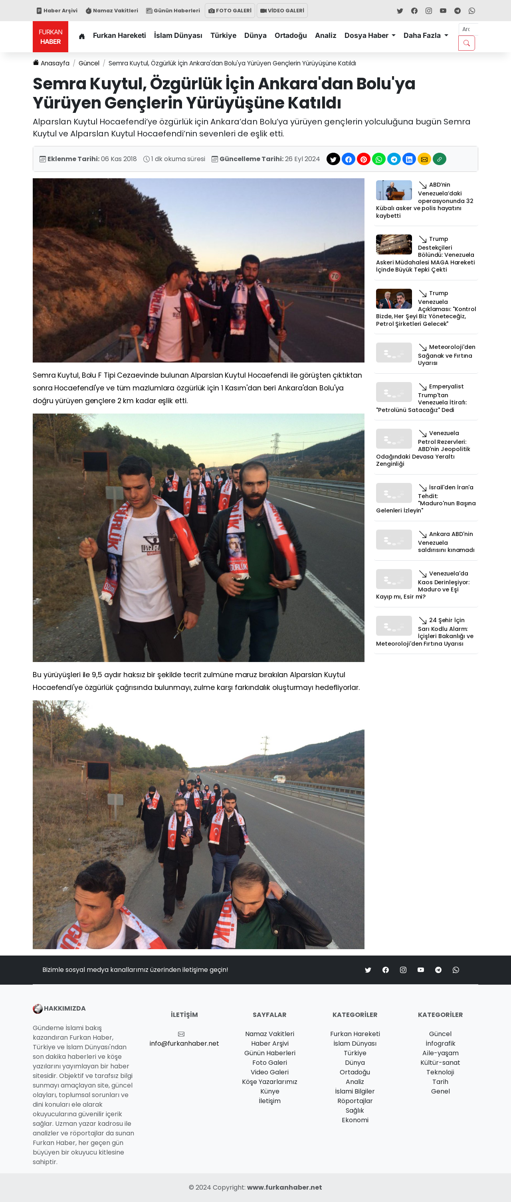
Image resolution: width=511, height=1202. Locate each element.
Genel (440, 1091)
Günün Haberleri (173, 10)
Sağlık (355, 1110)
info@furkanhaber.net (184, 1043)
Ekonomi (355, 1120)
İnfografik (441, 1043)
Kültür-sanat (440, 1062)
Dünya (255, 35)
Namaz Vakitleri (111, 10)
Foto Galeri (269, 1062)
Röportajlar (355, 1100)
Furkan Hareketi (119, 35)
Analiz (326, 35)
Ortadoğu (291, 35)
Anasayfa (51, 63)
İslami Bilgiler (355, 1091)
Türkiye (223, 35)
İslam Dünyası (178, 35)
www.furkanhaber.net (284, 1187)
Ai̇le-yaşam (440, 1053)
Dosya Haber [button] (367, 35)
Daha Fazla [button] (423, 35)
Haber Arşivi (56, 10)
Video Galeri (270, 1072)
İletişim (270, 1100)
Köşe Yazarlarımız (269, 1081)
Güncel (91, 63)
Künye (269, 1091)
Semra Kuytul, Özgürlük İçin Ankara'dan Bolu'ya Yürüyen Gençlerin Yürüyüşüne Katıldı (243, 63)
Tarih (440, 1081)
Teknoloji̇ (440, 1072)
